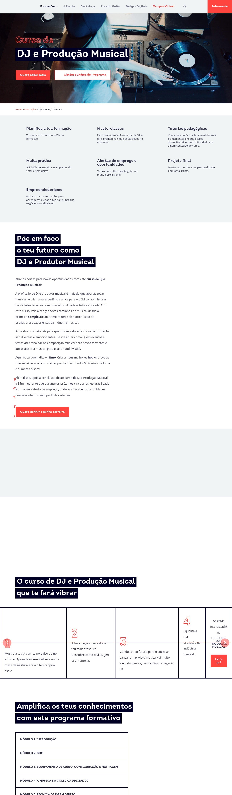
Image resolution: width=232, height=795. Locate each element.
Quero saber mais (33, 75)
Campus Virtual (163, 6)
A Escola (69, 6)
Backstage (88, 6)
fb (14, 379)
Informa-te (220, 6)
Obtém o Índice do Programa (82, 75)
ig (14, 388)
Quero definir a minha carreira (42, 411)
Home (18, 109)
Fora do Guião (110, 6)
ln (14, 416)
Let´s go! (218, 661)
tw (14, 406)
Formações (47, 6)
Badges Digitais (136, 6)
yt (14, 397)
